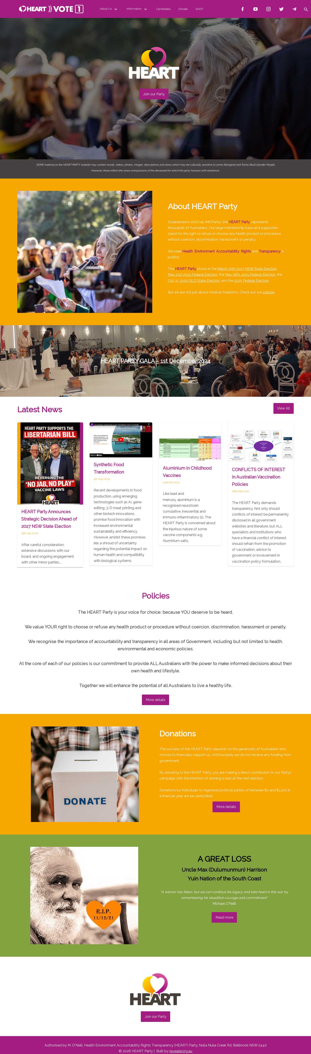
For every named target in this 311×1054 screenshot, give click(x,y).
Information (138, 9)
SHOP (199, 9)
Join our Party (154, 94)
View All (283, 408)
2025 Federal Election (251, 281)
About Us (109, 9)
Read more (224, 917)
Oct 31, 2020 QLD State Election (194, 281)
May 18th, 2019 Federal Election (250, 275)
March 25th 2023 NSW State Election (247, 269)
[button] (306, 9)
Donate (183, 9)
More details (155, 700)
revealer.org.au (180, 1051)
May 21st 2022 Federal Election (192, 275)
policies (269, 292)
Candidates (163, 9)
